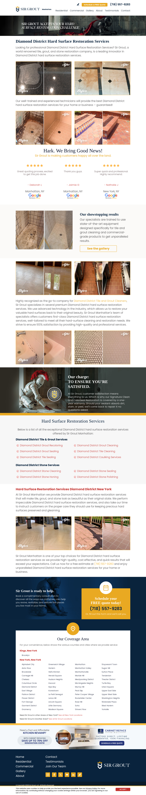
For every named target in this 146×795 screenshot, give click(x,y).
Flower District (28, 698)
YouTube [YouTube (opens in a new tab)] (67, 774)
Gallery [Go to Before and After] (90, 10)
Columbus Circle (29, 683)
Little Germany (55, 705)
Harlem (51, 668)
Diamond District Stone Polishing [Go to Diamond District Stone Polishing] (97, 477)
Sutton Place (107, 672)
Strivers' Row (80, 709)
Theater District (108, 679)
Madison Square (55, 709)
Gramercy (26, 709)
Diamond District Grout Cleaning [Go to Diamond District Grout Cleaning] (97, 445)
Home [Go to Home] (20, 757)
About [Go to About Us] (99, 10)
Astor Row (26, 668)
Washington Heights (111, 698)
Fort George (27, 702)
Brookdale (26, 672)
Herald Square (55, 675)
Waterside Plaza (109, 702)
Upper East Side (109, 690)
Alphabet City (28, 664)
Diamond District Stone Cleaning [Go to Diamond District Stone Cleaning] (40, 471)
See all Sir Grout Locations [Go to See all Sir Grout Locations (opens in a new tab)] (60, 719)
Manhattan (80, 664)
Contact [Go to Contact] (125, 10)
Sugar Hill (106, 668)
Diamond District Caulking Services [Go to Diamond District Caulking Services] (99, 457)
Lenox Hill (52, 698)
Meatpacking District (84, 679)
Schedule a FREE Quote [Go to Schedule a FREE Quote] (94, 4)
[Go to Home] (34, 9)
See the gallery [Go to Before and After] (98, 249)
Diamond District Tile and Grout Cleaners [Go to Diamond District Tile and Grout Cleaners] (100, 301)
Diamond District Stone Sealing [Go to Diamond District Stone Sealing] (96, 471)
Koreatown (53, 690)
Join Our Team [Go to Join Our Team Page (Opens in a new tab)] (56, 766)
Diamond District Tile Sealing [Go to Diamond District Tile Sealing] (38, 457)
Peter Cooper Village (84, 694)
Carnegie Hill (27, 675)
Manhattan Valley (83, 668)
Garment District (29, 705)
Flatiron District (28, 694)
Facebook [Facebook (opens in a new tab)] (54, 774)
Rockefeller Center (83, 698)
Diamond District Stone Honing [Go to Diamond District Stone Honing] (39, 477)
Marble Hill (79, 675)
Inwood (51, 683)
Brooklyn (26, 655)
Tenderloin (106, 675)
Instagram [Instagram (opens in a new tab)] (48, 774)
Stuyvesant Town (109, 664)
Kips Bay (52, 687)
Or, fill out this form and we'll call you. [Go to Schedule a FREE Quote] (106, 614)
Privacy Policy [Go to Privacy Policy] (91, 788)
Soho (77, 705)
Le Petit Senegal (55, 694)
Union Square (108, 687)
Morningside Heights (84, 683)
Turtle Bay (106, 683)
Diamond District (29, 687)
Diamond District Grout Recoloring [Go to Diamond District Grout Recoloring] (41, 445)
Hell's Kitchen (54, 672)
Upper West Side (109, 694)
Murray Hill (79, 687)
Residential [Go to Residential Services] (61, 10)
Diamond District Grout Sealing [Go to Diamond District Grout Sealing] (39, 451)
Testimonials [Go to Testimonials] (112, 10)
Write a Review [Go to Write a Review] (78, 4)
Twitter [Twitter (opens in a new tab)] (60, 774)
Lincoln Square (55, 702)
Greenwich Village (56, 664)
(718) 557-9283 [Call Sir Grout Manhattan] (120, 4)
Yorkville (105, 709)
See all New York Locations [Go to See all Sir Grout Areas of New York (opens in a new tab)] (70, 715)
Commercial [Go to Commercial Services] (77, 10)
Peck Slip (79, 690)
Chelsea (25, 679)
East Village (27, 690)
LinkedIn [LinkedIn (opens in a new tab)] (73, 774)
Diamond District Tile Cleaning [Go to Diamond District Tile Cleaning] (96, 451)
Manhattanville (82, 672)
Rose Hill (78, 702)
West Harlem (107, 705)
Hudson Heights (55, 679)
